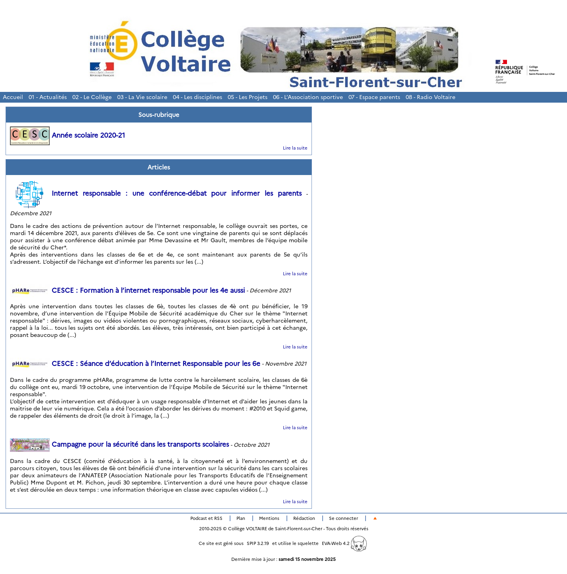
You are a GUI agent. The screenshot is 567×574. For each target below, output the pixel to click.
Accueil (13, 97)
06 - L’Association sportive (308, 97)
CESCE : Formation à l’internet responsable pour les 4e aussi (127, 290)
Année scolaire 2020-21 (67, 135)
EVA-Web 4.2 (344, 543)
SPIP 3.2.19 (258, 543)
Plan (240, 518)
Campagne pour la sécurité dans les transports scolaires (119, 444)
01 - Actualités (48, 97)
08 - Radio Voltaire (430, 97)
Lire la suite (295, 148)
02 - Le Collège (92, 97)
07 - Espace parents (374, 97)
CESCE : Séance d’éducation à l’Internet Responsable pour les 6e (135, 364)
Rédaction (304, 518)
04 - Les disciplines (197, 97)
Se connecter (343, 518)
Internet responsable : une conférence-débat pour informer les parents (156, 193)
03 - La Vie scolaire (142, 97)
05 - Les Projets (247, 97)
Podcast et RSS (206, 518)
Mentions (269, 518)
